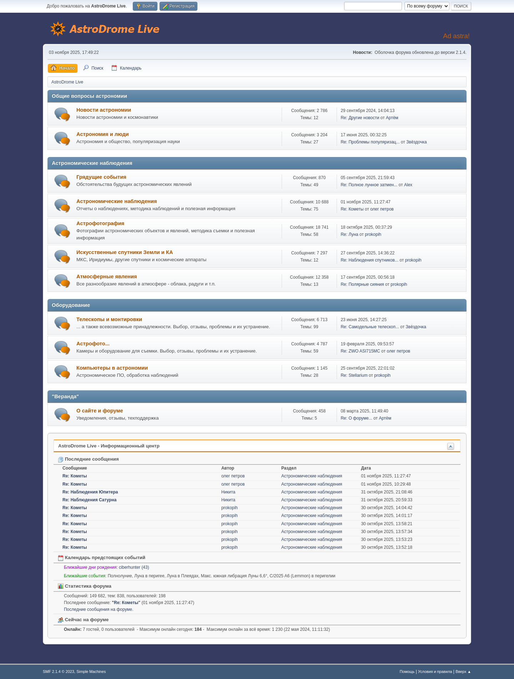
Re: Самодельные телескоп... (370, 326)
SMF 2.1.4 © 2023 (58, 671)
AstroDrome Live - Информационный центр (109, 446)
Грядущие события (101, 177)
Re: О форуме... (356, 418)
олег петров (382, 209)
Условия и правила (435, 671)
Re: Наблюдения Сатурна (89, 499)
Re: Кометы (352, 209)
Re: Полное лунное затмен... (369, 184)
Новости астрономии (103, 110)
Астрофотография (100, 223)
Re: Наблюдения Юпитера (90, 492)
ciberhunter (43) (134, 567)
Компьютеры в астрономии (112, 368)
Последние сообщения (88, 459)
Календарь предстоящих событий (101, 557)
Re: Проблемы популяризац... (370, 142)
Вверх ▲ (463, 671)
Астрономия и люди (102, 134)
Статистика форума (84, 586)
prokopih (373, 234)
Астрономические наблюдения (116, 201)
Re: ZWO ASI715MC (360, 351)
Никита (228, 492)
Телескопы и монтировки (109, 319)
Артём (392, 117)
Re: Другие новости (360, 117)
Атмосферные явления (106, 276)
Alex (408, 184)
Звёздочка (416, 142)
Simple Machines (91, 671)
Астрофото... (93, 343)
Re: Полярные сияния (362, 284)
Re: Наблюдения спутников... (369, 260)
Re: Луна (349, 234)
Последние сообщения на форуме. (98, 609)
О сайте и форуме (99, 411)
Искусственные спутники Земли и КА (124, 252)
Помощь (407, 671)
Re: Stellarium (354, 375)
